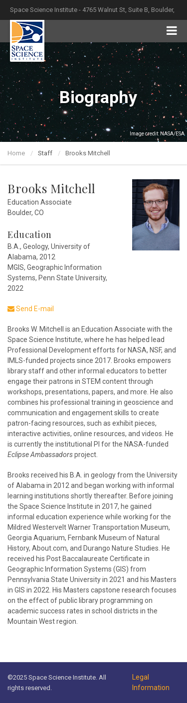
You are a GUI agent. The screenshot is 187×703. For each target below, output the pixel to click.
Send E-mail (30, 309)
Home (16, 153)
